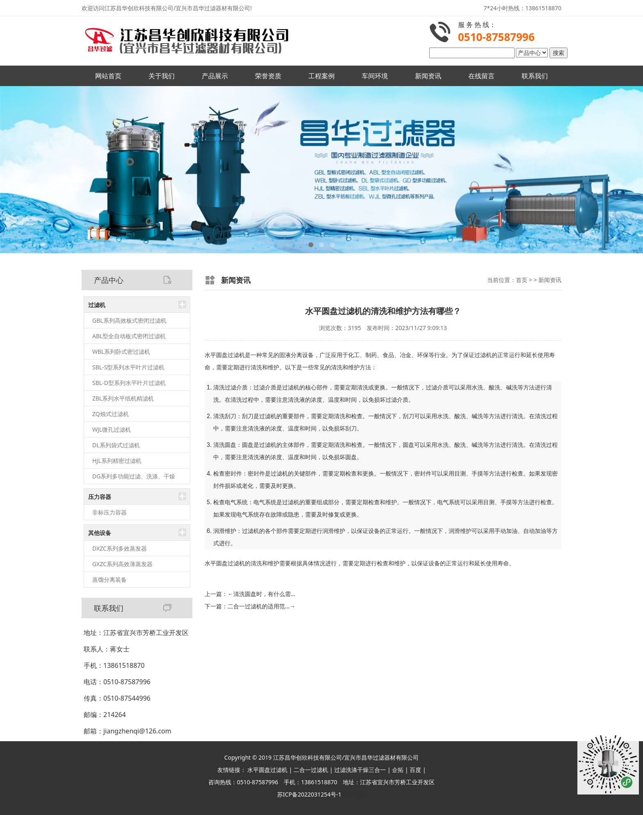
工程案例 (321, 75)
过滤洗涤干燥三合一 (360, 770)
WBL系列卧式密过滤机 (121, 351)
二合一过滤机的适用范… (261, 606)
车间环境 (375, 75)
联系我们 (535, 75)
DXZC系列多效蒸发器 (119, 548)
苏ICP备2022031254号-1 (309, 794)
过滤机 (96, 305)
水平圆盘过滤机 (267, 770)
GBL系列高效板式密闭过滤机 (129, 320)
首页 (521, 280)
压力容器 (99, 497)
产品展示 (215, 75)
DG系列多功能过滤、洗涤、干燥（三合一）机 (133, 478)
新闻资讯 (428, 75)
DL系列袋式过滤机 (116, 445)
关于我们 (161, 75)
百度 (415, 770)
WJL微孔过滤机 (111, 429)
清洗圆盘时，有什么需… (261, 594)
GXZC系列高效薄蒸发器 (122, 564)
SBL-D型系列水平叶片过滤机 (129, 383)
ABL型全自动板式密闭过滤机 (129, 336)
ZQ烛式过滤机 (110, 414)
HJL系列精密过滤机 (116, 460)
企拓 (398, 770)
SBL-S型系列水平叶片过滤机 (128, 367)
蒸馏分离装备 (109, 579)
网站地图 (354, 794)
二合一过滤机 (311, 770)
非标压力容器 (109, 512)
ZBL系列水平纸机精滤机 (123, 398)
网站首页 (108, 75)
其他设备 (99, 533)
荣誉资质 (268, 75)
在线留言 (481, 75)
